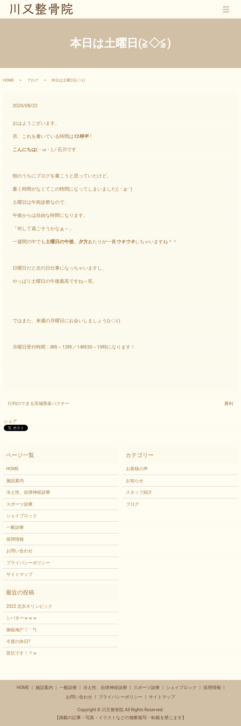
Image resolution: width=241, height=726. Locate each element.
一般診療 (15, 527)
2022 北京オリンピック (29, 606)
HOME (8, 80)
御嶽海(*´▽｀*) (21, 629)
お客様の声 (137, 468)
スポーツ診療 (19, 504)
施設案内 (15, 480)
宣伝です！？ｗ (21, 652)
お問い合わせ (19, 550)
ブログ (32, 80)
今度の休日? (18, 641)
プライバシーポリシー (28, 562)
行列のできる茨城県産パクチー (38, 403)
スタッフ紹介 (139, 492)
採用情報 (15, 539)
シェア (10, 421)
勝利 (228, 403)
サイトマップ (19, 574)
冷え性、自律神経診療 (28, 492)
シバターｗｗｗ (21, 617)
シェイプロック (21, 515)
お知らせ (134, 480)
